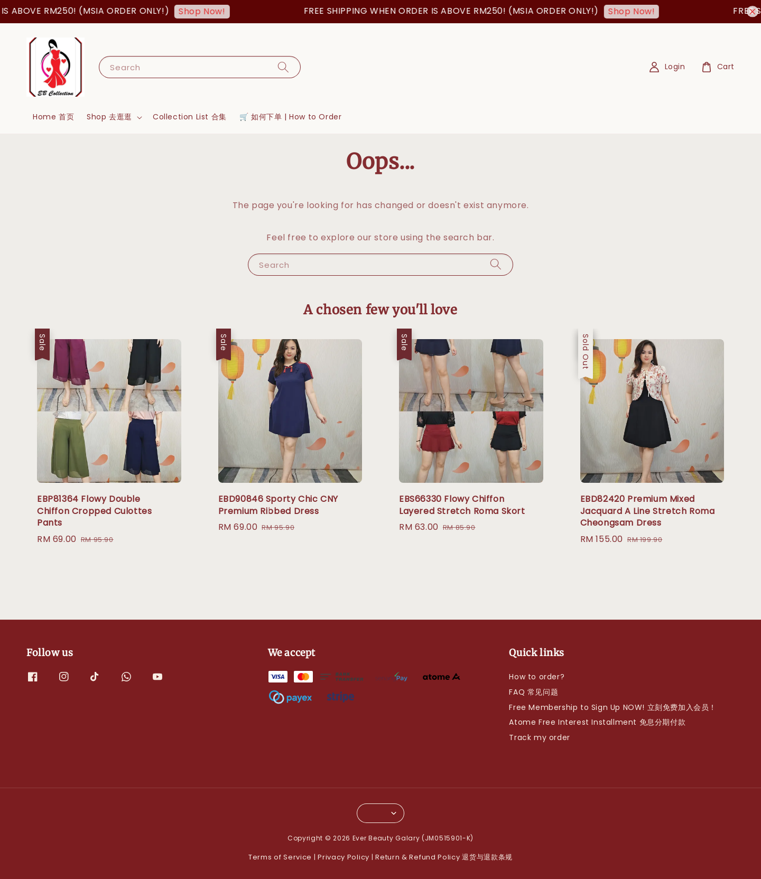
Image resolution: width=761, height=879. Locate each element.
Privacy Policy (343, 857)
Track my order (539, 737)
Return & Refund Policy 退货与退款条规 (444, 857)
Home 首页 (53, 116)
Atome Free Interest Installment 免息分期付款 (597, 722)
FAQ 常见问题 (533, 692)
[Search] (283, 67)
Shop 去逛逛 (109, 116)
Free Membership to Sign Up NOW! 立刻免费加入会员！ (613, 707)
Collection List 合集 (190, 116)
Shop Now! (207, 11)
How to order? (536, 677)
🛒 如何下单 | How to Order (290, 116)
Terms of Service (280, 857)
